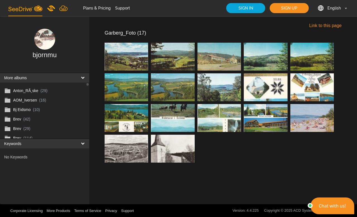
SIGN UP (289, 8)
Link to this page (325, 25)
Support (122, 8)
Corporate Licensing (27, 211)
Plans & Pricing (97, 8)
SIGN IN (245, 8)
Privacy (111, 211)
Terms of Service (87, 211)
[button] (332, 205)
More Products (58, 211)
